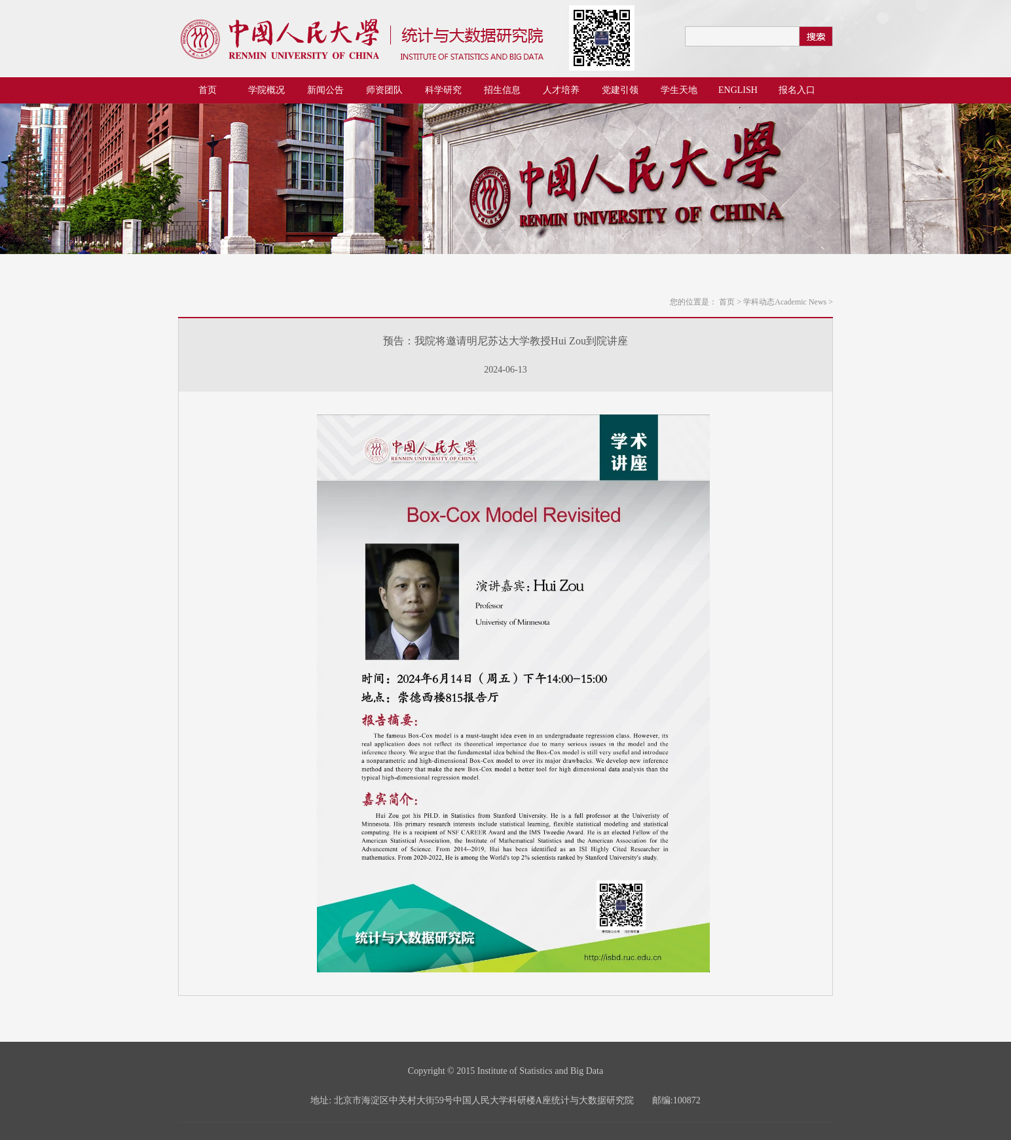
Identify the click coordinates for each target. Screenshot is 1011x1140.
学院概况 (266, 90)
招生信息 (502, 90)
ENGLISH (738, 90)
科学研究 (443, 90)
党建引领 (620, 90)
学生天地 (679, 90)
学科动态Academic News (788, 301)
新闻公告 (325, 90)
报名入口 (797, 90)
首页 (207, 90)
